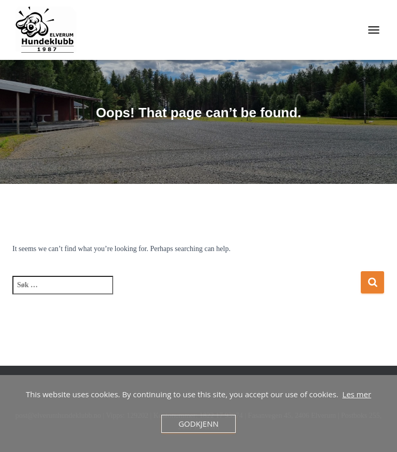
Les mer (356, 394)
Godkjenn (198, 423)
